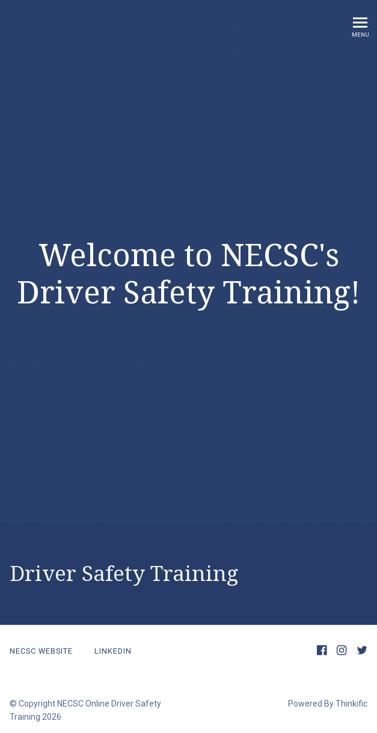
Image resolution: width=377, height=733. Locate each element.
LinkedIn (113, 650)
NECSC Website (41, 650)
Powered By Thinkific (327, 703)
